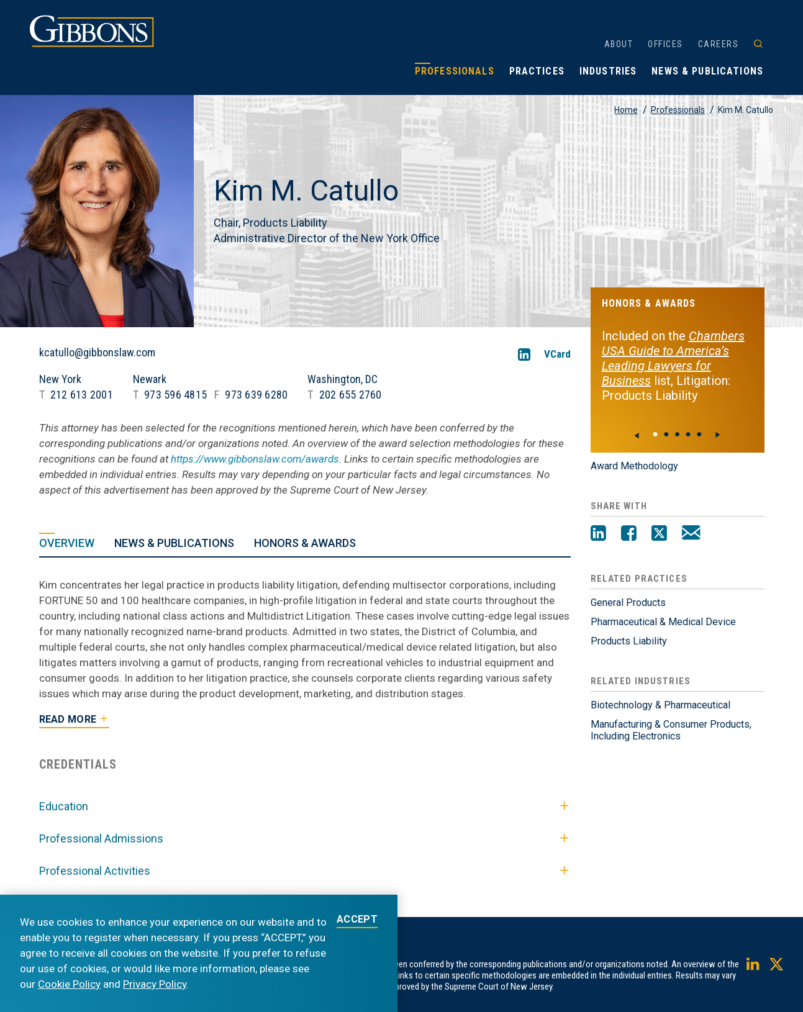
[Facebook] (629, 534)
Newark (149, 379)
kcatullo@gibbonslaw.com (97, 353)
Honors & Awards (305, 542)
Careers (718, 44)
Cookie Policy (69, 984)
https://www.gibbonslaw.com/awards (255, 459)
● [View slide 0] (655, 434)
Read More (68, 719)
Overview (66, 542)
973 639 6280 (256, 394)
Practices (537, 71)
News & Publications (707, 71)
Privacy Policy (154, 984)
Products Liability (629, 641)
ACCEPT (357, 920)
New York (60, 379)
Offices (665, 44)
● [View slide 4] (699, 434)
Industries (608, 71)
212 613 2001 (81, 394)
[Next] (717, 435)
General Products (628, 602)
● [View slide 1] (666, 434)
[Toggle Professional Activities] (564, 871)
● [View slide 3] (688, 434)
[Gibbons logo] (92, 44)
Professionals (454, 71)
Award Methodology (634, 466)
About (618, 44)
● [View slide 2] (677, 434)
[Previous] (637, 435)
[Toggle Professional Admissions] (564, 838)
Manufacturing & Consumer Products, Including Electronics (671, 730)
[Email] (691, 534)
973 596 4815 (175, 394)
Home (626, 110)
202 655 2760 (350, 394)
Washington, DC (342, 379)
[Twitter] (659, 534)
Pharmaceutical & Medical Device (663, 622)
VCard (557, 354)
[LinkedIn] (524, 354)
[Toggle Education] (564, 806)
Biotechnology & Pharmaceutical (660, 705)
